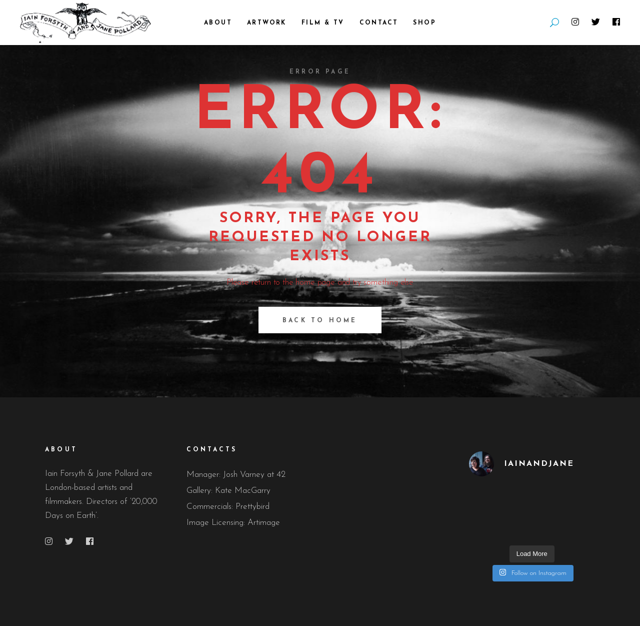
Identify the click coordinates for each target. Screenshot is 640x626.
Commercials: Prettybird (228, 506)
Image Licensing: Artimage (233, 522)
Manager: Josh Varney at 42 (236, 474)
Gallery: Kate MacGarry (228, 490)
